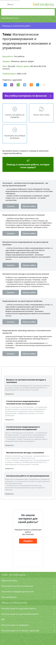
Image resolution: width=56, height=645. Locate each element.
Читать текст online (41, 115)
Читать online (29, 206)
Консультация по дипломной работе (19, 614)
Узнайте (28, 541)
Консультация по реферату (15, 625)
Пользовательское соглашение (17, 586)
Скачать (6, 68)
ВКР (3, 619)
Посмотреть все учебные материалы (14, 136)
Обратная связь (9, 580)
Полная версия (8, 597)
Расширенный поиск (10, 18)
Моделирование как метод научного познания (23, 215)
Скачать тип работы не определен (14, 116)
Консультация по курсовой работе (18, 608)
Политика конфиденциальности (17, 591)
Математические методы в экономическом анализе (25, 274)
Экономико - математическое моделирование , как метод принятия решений (25, 184)
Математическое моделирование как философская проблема (25, 243)
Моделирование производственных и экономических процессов (26, 331)
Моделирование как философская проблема (22, 301)
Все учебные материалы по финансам (26, 95)
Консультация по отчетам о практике (20, 630)
